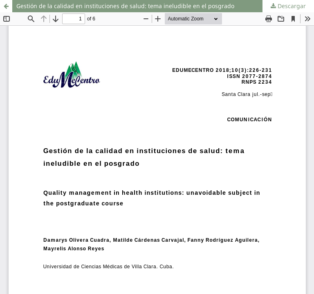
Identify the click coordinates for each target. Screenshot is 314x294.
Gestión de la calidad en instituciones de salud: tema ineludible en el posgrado (125, 6)
